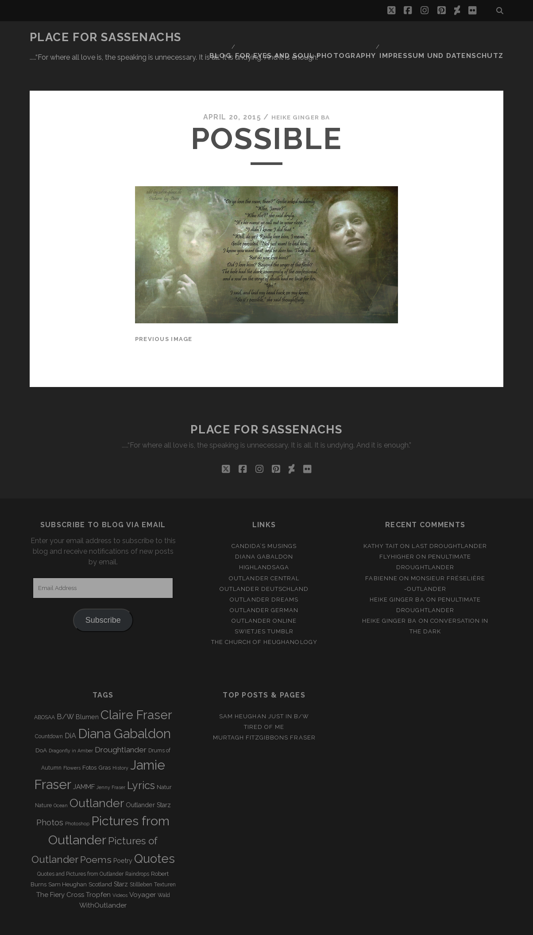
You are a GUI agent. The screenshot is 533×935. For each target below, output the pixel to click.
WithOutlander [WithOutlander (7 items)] (103, 878)
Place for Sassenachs (106, 37)
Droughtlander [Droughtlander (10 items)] (121, 723)
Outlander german (264, 583)
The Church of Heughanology (264, 615)
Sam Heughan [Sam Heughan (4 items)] (67, 858)
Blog (247, 37)
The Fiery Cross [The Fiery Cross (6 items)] (60, 868)
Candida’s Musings (264, 519)
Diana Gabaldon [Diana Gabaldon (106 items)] (124, 707)
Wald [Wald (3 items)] (164, 869)
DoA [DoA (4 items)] (41, 723)
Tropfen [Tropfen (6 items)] (98, 868)
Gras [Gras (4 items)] (104, 741)
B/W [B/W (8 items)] (65, 690)
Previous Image (164, 312)
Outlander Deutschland (264, 562)
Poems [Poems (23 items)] (96, 833)
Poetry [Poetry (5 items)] (122, 834)
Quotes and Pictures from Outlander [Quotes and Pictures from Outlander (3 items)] (80, 847)
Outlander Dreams (264, 573)
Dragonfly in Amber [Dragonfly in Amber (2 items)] (71, 724)
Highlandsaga (264, 540)
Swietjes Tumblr (264, 605)
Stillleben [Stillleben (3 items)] (141, 858)
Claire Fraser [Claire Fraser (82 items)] (136, 688)
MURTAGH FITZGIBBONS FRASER (264, 711)
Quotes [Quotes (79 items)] (154, 832)
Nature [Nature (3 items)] (43, 779)
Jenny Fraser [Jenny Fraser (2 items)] (111, 760)
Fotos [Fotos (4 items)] (89, 741)
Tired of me (264, 700)
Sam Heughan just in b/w (264, 689)
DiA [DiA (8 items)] (70, 709)
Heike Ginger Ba (300, 90)
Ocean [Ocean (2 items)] (61, 779)
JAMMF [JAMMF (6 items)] (84, 760)
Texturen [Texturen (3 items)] (165, 858)
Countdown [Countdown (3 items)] (49, 710)
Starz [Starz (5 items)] (121, 857)
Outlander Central (264, 551)
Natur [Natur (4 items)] (164, 760)
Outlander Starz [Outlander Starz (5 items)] (148, 778)
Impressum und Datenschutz (450, 37)
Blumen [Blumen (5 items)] (87, 690)
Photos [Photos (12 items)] (49, 796)
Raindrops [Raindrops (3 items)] (137, 847)
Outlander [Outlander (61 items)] (97, 776)
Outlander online (264, 594)
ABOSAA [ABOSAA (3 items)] (44, 691)
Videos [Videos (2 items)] (119, 868)
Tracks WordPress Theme (229, 925)
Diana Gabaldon (264, 530)
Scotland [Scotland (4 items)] (100, 858)
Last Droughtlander (449, 519)
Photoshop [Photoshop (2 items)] (77, 797)
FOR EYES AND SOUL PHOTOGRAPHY (327, 37)
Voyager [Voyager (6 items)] (142, 868)
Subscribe (103, 593)
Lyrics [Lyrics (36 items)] (141, 759)
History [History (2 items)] (120, 741)
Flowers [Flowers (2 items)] (72, 741)
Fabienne (381, 551)
